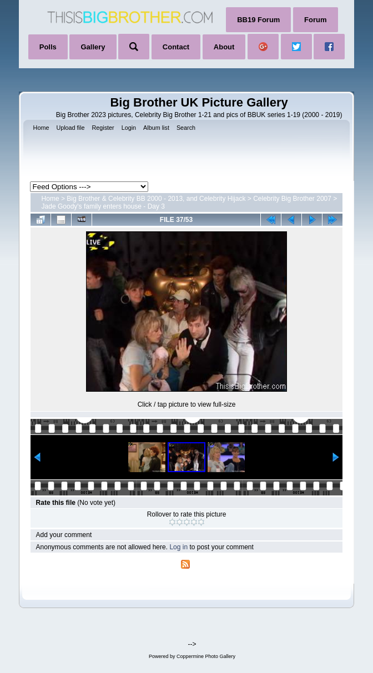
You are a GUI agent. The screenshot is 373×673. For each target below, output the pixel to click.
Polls (48, 47)
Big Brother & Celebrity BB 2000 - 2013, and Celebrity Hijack (156, 199)
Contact (176, 47)
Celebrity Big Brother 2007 (292, 199)
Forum (315, 20)
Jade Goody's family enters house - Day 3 (103, 206)
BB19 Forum (258, 20)
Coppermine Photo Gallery (206, 656)
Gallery (92, 47)
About (224, 47)
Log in (178, 547)
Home (50, 199)
